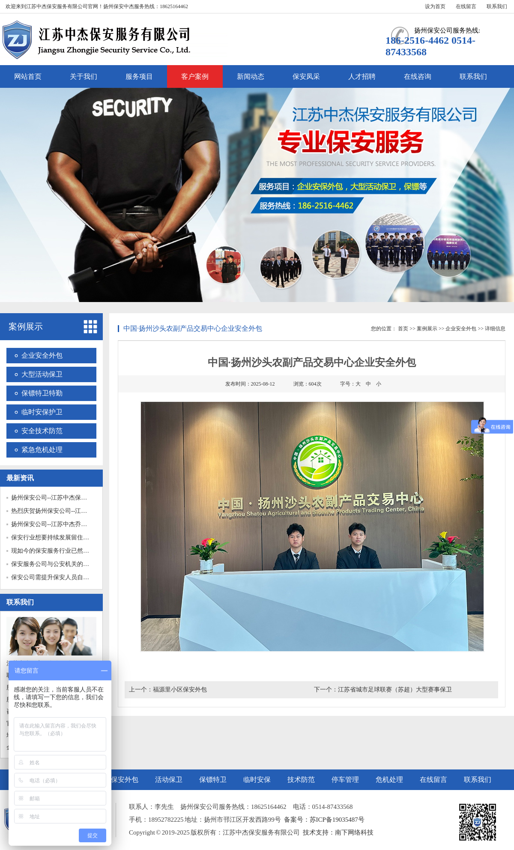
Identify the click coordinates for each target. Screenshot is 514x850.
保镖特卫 (213, 779)
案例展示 (26, 326)
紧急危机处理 (42, 449)
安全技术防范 (42, 430)
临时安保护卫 (42, 412)
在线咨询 (417, 76)
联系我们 (497, 6)
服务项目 (139, 76)
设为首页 (435, 6)
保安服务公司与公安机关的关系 (53, 564)
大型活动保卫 (42, 374)
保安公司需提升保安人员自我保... (55, 577)
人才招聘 (362, 76)
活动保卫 (168, 779)
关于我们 (83, 76)
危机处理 (389, 779)
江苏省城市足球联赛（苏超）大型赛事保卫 (395, 689)
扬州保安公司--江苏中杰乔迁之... (54, 524)
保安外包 (124, 779)
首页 (403, 329)
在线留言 (466, 6)
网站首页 (28, 76)
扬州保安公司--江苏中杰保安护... (54, 497)
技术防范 (301, 779)
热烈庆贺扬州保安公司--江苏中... (54, 511)
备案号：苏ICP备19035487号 (324, 819)
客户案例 (195, 76)
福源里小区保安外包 (180, 689)
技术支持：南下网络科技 (338, 832)
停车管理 (345, 779)
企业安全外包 (42, 355)
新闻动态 (250, 76)
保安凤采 (306, 76)
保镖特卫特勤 (42, 393)
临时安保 (257, 779)
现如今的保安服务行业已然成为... (55, 551)
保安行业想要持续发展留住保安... (55, 537)
